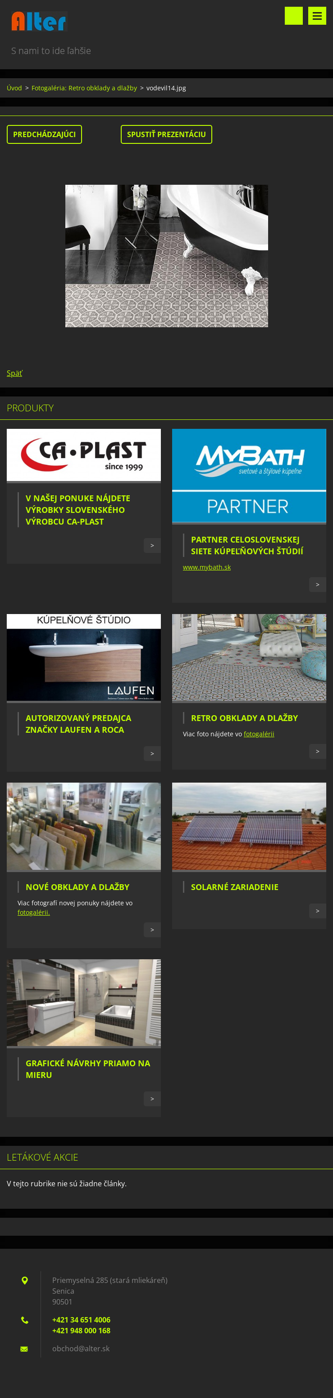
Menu (317, 16)
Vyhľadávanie (294, 16)
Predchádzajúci (44, 134)
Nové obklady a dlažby (77, 887)
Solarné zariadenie (234, 887)
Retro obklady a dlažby (244, 717)
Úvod (14, 88)
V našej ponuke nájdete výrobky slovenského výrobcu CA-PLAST (78, 510)
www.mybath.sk (207, 567)
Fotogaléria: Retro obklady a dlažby (84, 88)
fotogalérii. (34, 912)
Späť (14, 373)
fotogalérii (259, 734)
